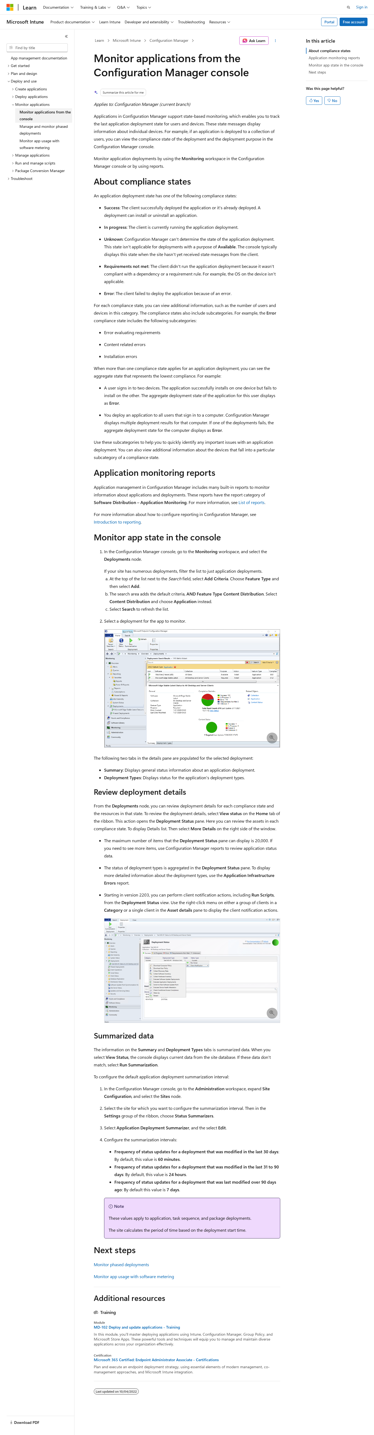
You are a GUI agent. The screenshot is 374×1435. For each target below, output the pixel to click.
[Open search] (348, 7)
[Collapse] (66, 36)
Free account (354, 21)
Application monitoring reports (334, 57)
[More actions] (275, 40)
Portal (329, 21)
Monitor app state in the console (336, 65)
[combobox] (37, 47)
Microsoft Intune (127, 40)
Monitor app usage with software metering (134, 1276)
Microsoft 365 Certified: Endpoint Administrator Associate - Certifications (156, 1359)
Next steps (317, 72)
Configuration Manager (169, 40)
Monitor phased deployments (121, 1264)
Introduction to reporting (117, 522)
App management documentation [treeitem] (39, 58)
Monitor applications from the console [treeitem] (45, 115)
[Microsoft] (10, 7)
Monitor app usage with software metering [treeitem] (39, 144)
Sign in (361, 6)
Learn (99, 40)
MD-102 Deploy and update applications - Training (137, 1327)
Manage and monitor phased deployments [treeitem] (44, 130)
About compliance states (329, 50)
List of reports (251, 502)
